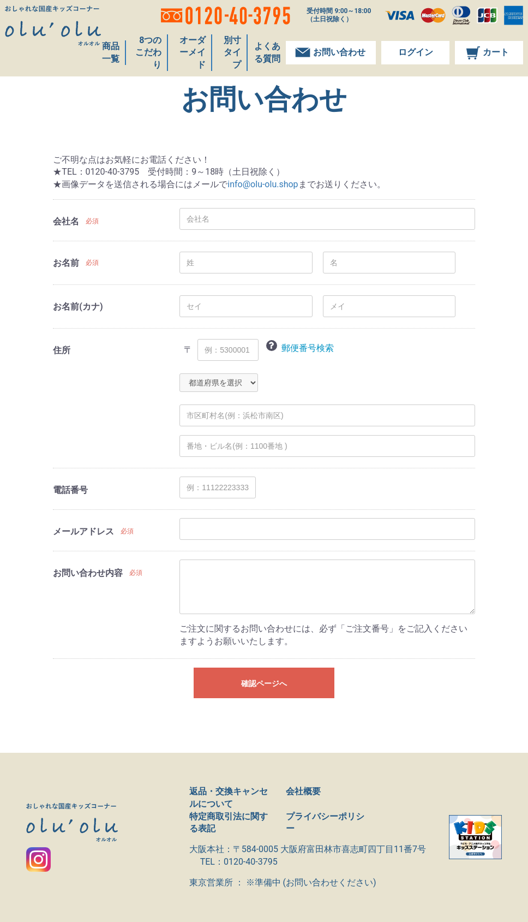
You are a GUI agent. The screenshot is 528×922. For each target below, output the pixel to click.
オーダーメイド (190, 58)
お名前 (66, 263)
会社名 (66, 221)
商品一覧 (117, 58)
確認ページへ (264, 683)
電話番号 (70, 490)
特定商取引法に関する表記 (228, 822)
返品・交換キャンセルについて (228, 797)
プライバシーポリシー (325, 822)
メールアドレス (83, 531)
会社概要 (303, 791)
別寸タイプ (228, 58)
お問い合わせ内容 (88, 573)
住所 (61, 350)
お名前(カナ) (78, 306)
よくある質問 (266, 58)
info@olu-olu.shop (262, 184)
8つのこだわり (149, 58)
